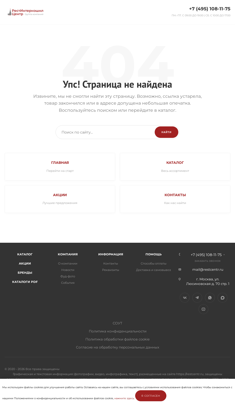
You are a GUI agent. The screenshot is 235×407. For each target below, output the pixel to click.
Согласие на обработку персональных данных (117, 348)
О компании (67, 264)
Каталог (25, 254)
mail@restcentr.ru (207, 270)
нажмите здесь (124, 398)
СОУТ (117, 323)
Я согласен (150, 395)
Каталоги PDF (25, 282)
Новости (67, 270)
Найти (166, 132)
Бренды (25, 273)
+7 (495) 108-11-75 (209, 8)
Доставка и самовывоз (153, 270)
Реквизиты (110, 270)
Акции (25, 264)
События (68, 283)
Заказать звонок (208, 261)
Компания (68, 254)
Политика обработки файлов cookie (117, 339)
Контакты (110, 264)
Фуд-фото (67, 277)
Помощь (153, 254)
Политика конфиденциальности (117, 331)
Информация (110, 254)
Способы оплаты (153, 264)
